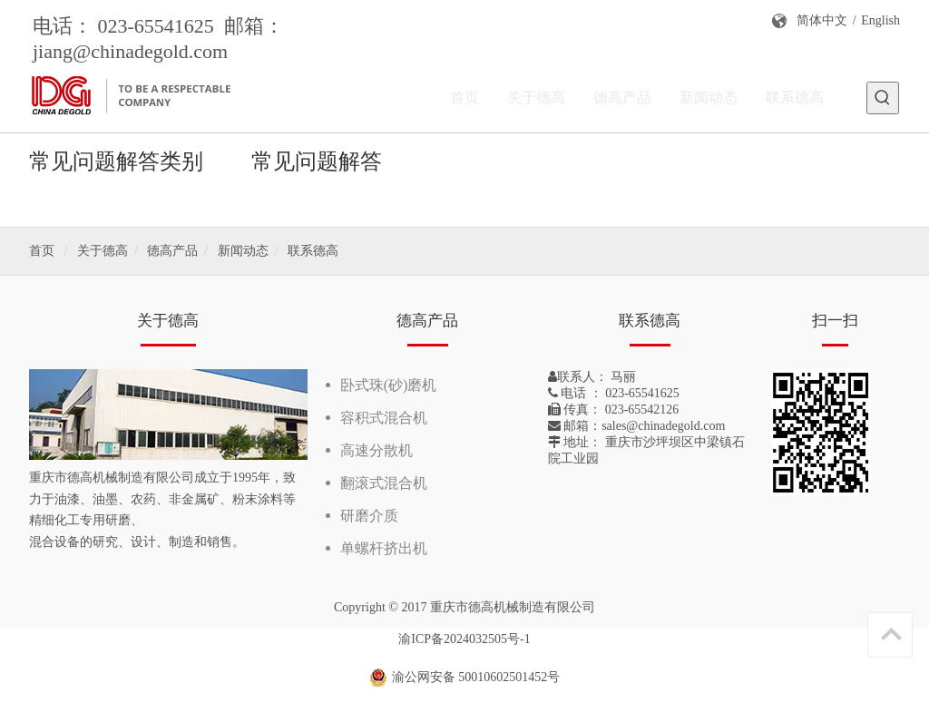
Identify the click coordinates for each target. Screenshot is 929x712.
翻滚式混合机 (383, 483)
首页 (41, 251)
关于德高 (102, 251)
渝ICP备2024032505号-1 (464, 639)
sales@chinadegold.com (663, 426)
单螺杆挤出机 (383, 548)
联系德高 (313, 251)
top (891, 634)
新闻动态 (243, 251)
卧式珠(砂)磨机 (388, 385)
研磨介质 (369, 515)
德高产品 (172, 251)
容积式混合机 (383, 417)
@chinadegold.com (150, 51)
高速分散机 (376, 450)
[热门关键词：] (882, 98)
